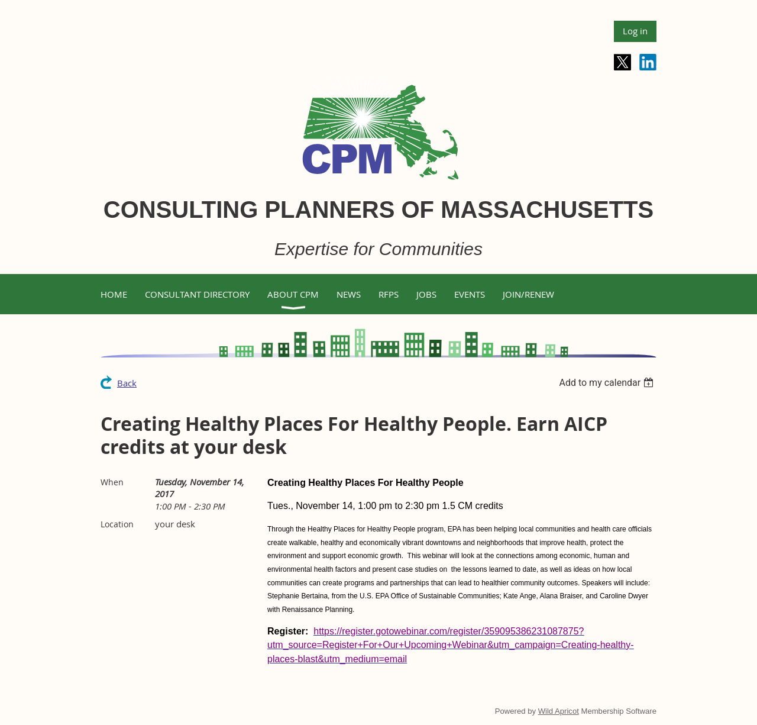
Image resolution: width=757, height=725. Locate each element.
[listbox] (607, 382)
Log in (635, 31)
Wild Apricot (558, 711)
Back (127, 383)
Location (117, 524)
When (112, 482)
